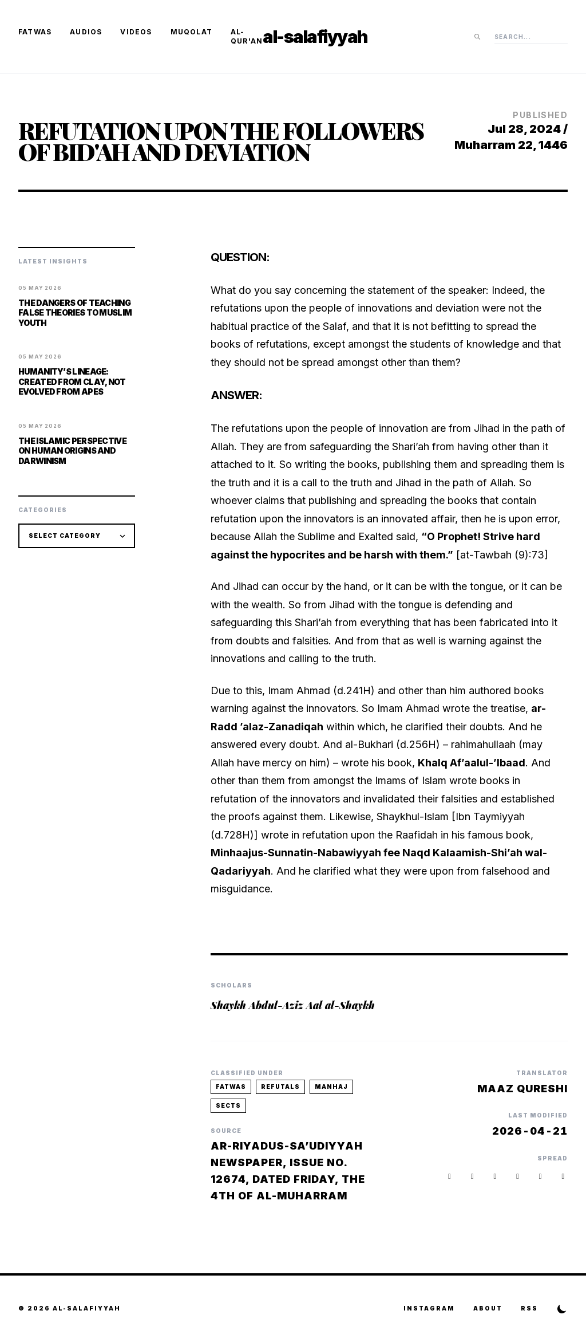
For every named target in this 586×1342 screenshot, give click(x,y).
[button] (563, 1176)
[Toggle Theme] (562, 1309)
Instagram (429, 1308)
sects (228, 1105)
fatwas (231, 1086)
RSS (529, 1308)
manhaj (331, 1086)
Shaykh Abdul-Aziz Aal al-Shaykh (293, 1005)
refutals (280, 1086)
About (487, 1308)
